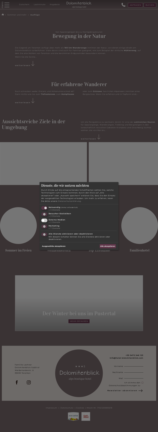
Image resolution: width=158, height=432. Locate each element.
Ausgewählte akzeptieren (54, 246)
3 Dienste (54, 210)
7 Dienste (54, 228)
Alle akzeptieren (107, 246)
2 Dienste (54, 222)
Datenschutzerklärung (69, 201)
